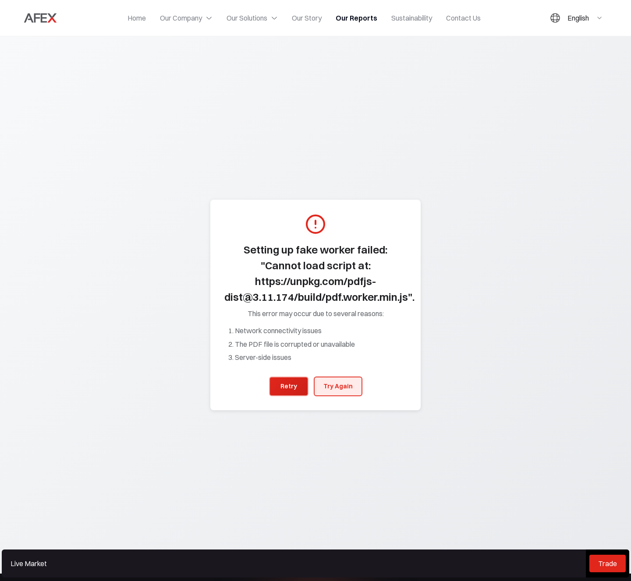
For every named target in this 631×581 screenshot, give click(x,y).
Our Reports (356, 18)
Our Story (307, 18)
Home (137, 18)
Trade (607, 563)
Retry (288, 386)
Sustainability (411, 18)
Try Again (338, 386)
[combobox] (585, 18)
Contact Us (463, 18)
